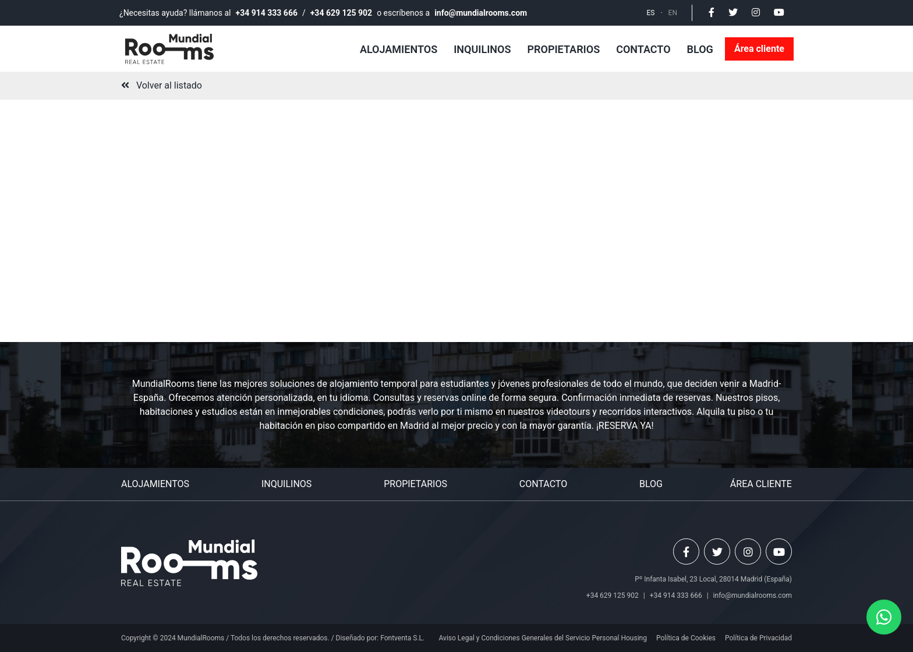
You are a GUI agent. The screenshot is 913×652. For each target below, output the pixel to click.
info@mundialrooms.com (480, 12)
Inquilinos (482, 49)
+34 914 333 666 (267, 12)
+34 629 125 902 (341, 12)
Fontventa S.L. (402, 638)
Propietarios (563, 49)
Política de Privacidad (758, 638)
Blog (700, 49)
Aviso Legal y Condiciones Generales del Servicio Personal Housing (543, 638)
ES (651, 13)
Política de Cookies (686, 638)
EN (672, 13)
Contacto (643, 49)
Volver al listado (161, 85)
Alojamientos (398, 49)
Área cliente (759, 48)
